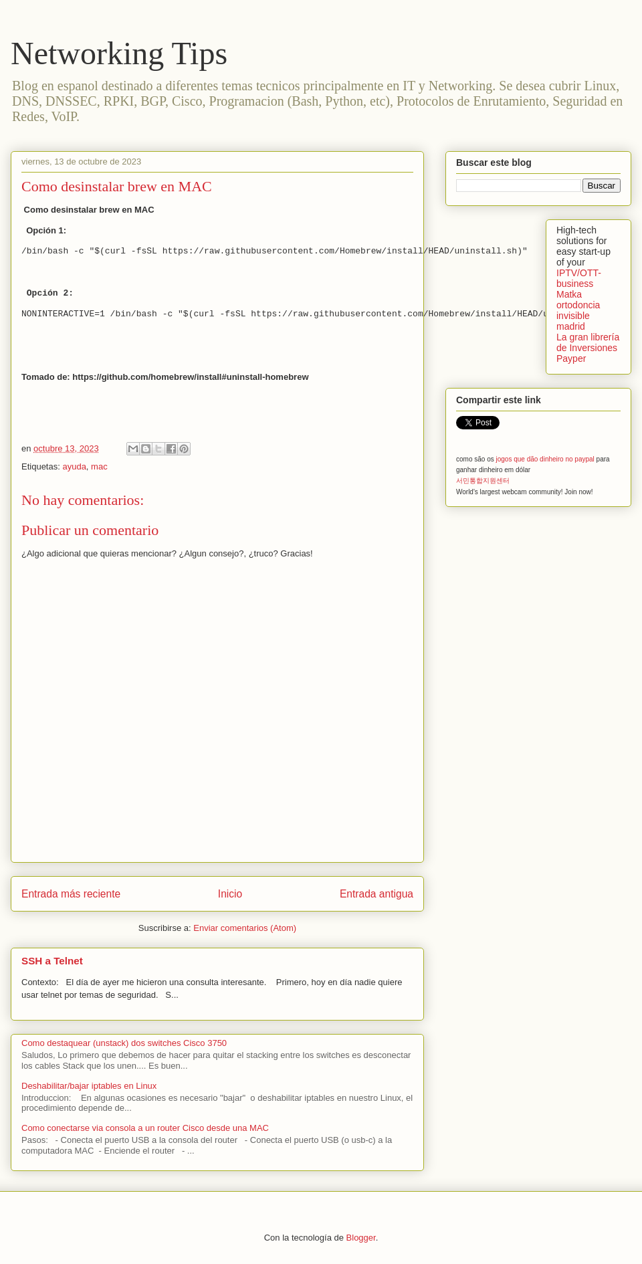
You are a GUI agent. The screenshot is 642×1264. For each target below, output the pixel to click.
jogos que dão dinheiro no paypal (545, 459)
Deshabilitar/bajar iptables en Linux (88, 1086)
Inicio (230, 894)
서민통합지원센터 (483, 480)
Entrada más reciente (70, 894)
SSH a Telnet (52, 960)
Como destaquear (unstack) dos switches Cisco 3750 (124, 1043)
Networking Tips (119, 53)
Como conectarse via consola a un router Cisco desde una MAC (145, 1128)
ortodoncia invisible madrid (578, 316)
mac (99, 466)
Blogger (361, 1238)
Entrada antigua (376, 894)
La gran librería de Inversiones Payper (587, 348)
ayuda (74, 466)
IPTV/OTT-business (578, 278)
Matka (569, 294)
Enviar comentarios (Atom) (244, 928)
